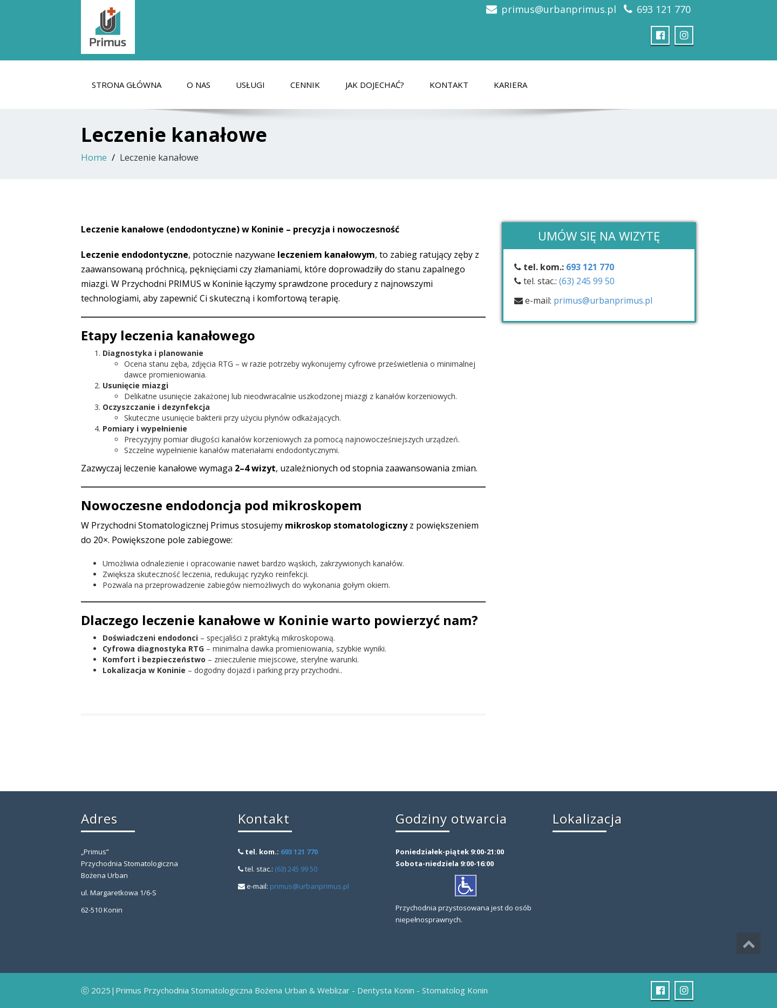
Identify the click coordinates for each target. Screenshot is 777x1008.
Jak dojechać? (374, 84)
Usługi (250, 84)
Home (94, 157)
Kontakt (449, 84)
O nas (198, 84)
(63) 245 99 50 (587, 281)
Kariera (510, 84)
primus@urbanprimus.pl (558, 9)
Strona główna (126, 84)
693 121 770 (664, 9)
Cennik (305, 84)
